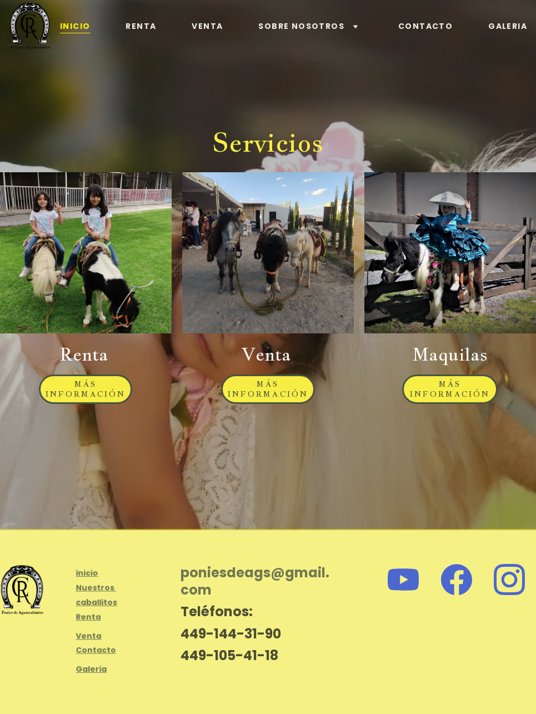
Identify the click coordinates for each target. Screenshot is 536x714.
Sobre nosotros (301, 26)
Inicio (75, 26)
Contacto (425, 26)
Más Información (86, 389)
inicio (87, 574)
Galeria (507, 26)
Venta (207, 26)
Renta (141, 26)
